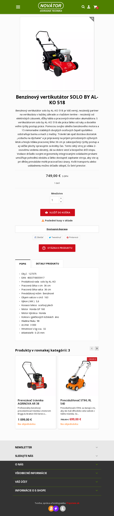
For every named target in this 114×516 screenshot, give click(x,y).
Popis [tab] (22, 263)
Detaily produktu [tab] (47, 263)
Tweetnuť (55, 237)
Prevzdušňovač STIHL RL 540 (75, 402)
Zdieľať (38, 237)
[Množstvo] (54, 200)
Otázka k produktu (57, 248)
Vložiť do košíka (57, 212)
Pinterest (72, 237)
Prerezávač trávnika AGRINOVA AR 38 (30, 402)
